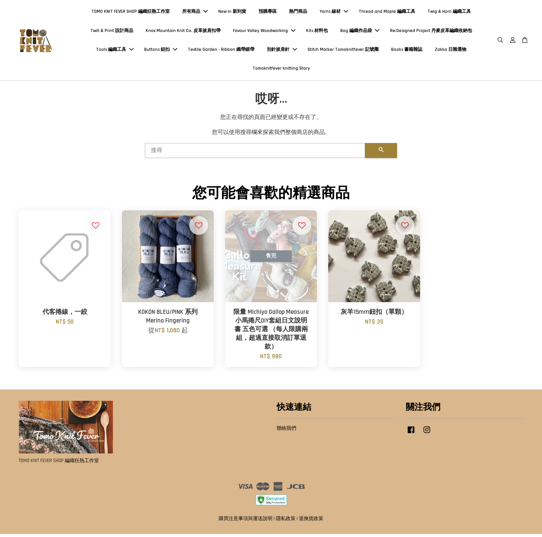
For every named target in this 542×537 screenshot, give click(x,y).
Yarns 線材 (334, 13)
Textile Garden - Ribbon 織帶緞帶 (221, 51)
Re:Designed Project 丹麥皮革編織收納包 (431, 32)
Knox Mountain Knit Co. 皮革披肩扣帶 (183, 32)
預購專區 (268, 13)
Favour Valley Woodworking (264, 32)
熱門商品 (298, 13)
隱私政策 (285, 521)
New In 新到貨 (232, 13)
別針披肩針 (282, 51)
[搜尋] (255, 153)
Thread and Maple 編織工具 (387, 13)
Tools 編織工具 (115, 51)
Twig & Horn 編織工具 (449, 13)
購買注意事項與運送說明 (246, 521)
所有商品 (195, 13)
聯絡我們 (286, 431)
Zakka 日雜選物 (450, 51)
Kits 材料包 (317, 32)
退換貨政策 (311, 521)
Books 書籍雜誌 (406, 51)
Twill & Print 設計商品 (111, 32)
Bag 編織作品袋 (359, 32)
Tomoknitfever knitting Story (281, 70)
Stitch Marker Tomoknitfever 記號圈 (343, 51)
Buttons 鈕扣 (160, 51)
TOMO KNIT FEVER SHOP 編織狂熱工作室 (130, 13)
